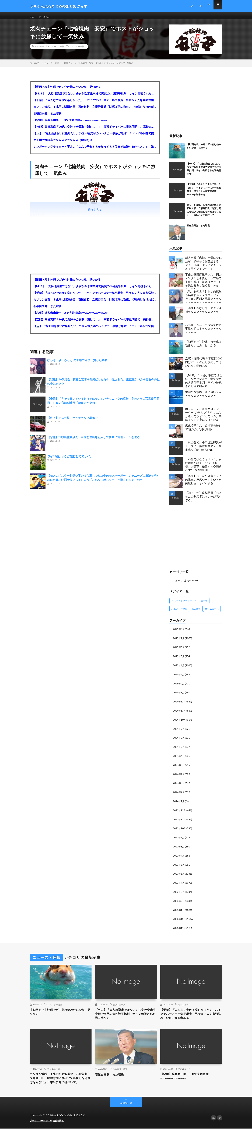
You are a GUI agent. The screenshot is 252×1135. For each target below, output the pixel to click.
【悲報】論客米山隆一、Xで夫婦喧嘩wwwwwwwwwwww (70, 123)
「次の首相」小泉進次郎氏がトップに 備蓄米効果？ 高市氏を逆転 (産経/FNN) (203, 449)
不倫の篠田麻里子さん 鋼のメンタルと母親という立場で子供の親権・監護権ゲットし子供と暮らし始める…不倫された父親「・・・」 (203, 284)
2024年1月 (179, 801)
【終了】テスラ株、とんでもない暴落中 (72, 421)
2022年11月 (179, 926)
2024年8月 (179, 739)
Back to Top (126, 1109)
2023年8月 (179, 846)
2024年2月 (179, 792)
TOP (32, 17)
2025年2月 (179, 685)
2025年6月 (179, 650)
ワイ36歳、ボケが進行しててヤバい (69, 459)
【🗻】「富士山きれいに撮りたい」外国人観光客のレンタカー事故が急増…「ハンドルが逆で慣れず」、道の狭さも (94, 136)
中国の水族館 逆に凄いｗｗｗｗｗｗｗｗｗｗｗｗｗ (203, 397)
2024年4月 (179, 775)
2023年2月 (179, 900)
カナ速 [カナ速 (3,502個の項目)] (204, 604)
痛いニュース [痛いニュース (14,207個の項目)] (212, 612)
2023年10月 (179, 828)
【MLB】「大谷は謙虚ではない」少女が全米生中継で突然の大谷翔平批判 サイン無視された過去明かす (94, 96)
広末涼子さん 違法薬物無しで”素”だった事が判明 (203, 430)
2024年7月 (179, 748)
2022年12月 (179, 917)
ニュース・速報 (57, 50)
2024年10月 (179, 721)
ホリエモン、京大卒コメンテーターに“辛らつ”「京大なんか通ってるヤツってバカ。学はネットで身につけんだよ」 (203, 418)
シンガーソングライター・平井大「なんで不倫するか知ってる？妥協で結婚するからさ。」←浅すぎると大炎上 (94, 150)
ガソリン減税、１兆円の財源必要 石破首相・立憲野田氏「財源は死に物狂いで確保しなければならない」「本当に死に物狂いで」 (94, 110)
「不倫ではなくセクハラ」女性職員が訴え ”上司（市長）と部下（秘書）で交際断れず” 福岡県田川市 (203, 468)
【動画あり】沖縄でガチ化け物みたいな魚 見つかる (67, 90)
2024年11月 (179, 712)
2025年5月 (179, 659)
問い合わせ (46, 17)
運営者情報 (60, 1127)
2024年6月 (179, 757)
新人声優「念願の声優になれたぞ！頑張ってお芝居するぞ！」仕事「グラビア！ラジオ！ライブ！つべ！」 (203, 266)
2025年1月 (179, 694)
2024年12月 (179, 703)
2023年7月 (179, 855)
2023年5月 (179, 873)
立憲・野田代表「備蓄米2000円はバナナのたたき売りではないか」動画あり (203, 365)
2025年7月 (179, 641)
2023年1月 (179, 908)
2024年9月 (179, 730)
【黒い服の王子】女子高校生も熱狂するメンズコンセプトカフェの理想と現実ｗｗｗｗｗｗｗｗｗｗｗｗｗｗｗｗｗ (203, 300)
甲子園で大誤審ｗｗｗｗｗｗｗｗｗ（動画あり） (64, 143)
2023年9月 (179, 837)
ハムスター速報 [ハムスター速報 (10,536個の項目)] (179, 612)
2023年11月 (179, 819)
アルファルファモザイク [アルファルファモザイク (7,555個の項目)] (183, 604)
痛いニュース (119, 1003)
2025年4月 (179, 668)
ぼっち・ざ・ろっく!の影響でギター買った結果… (78, 363)
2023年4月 (179, 882)
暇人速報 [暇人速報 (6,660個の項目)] (196, 612)
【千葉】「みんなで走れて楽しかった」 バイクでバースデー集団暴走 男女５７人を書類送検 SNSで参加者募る (94, 103)
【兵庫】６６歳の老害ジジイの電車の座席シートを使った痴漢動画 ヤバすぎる (203, 483)
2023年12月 (179, 810)
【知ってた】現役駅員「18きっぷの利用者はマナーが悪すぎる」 (203, 499)
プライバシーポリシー (41, 1127)
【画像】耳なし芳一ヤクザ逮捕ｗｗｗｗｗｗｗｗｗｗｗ (203, 313)
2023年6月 (179, 864)
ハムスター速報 (76, 50)
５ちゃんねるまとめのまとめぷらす (69, 1121)
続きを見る (95, 213)
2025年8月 (179, 632)
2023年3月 (179, 891)
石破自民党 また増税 (47, 116)
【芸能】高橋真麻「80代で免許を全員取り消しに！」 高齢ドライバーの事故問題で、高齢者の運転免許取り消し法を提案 (94, 130)
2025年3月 (179, 677)
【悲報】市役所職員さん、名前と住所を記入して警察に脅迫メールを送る (93, 440)
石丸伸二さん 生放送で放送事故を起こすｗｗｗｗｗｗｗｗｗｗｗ (203, 332)
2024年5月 (179, 766)
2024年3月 (179, 784)
